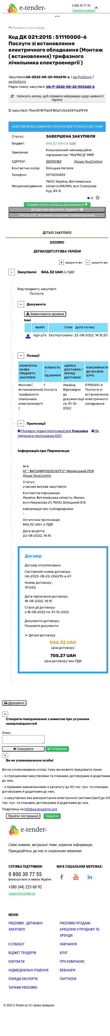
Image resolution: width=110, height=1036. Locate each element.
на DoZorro (17, 82)
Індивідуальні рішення (28, 972)
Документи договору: (42, 621)
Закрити (52, 817)
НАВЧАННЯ (68, 946)
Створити (57, 750)
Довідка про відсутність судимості (57, 209)
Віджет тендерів (22, 954)
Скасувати (23, 750)
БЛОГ (64, 954)
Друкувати (14, 703)
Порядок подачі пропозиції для (53, 431)
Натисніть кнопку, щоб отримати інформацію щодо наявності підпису (57, 98)
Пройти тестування (23, 817)
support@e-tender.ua (21, 895)
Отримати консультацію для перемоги (57, 204)
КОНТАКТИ (16, 963)
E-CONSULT (16, 946)
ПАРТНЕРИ (68, 980)
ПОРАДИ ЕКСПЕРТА (23, 980)
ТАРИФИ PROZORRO (22, 989)
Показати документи (41, 626)
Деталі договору (40, 635)
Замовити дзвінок (83, 10)
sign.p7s (39, 335)
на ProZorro (82, 77)
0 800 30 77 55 (81, 5)
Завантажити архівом (45, 314)
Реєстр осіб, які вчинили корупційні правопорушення (56, 215)
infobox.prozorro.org (40, 811)
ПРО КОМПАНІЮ (72, 963)
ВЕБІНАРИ (67, 972)
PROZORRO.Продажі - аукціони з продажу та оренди (79, 931)
